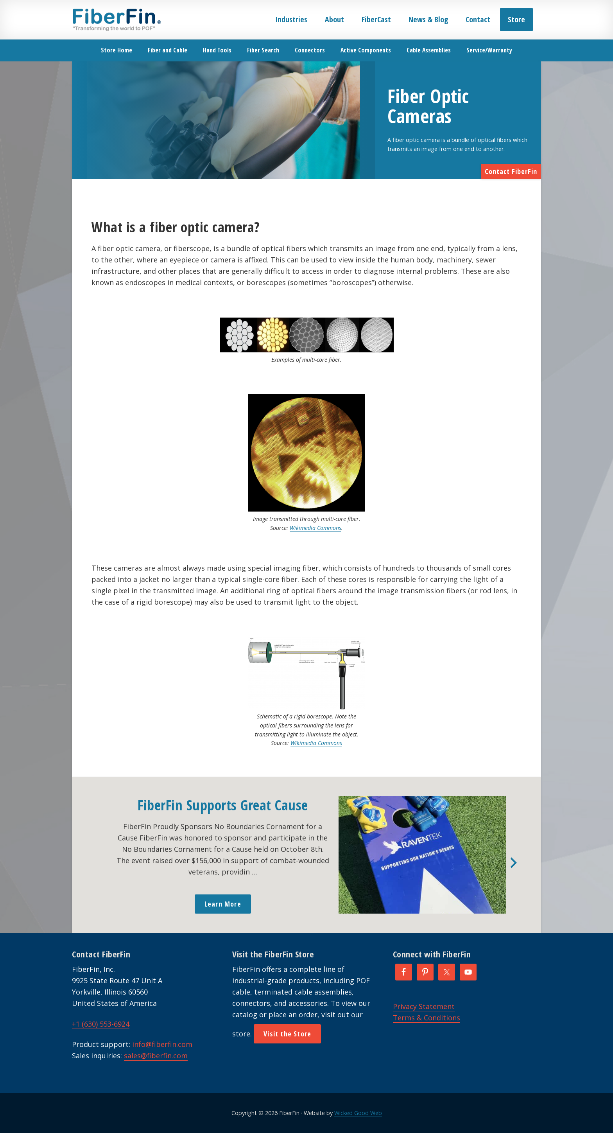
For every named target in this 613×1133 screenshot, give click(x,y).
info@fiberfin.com (162, 1044)
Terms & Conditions (426, 1017)
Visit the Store (287, 1033)
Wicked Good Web (358, 1113)
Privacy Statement (424, 1006)
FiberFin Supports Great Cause (223, 805)
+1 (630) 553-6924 (100, 1024)
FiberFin (116, 19)
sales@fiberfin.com (156, 1055)
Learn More (222, 904)
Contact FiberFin (511, 171)
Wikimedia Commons (315, 527)
